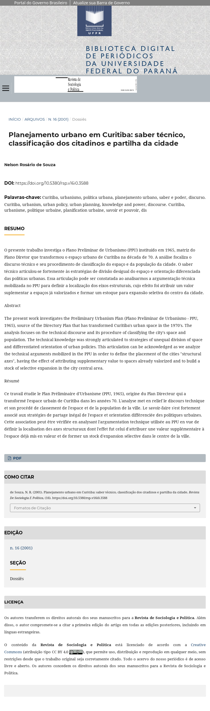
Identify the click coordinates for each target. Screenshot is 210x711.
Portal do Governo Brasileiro (40, 2)
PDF (16, 458)
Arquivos (35, 119)
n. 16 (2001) (58, 119)
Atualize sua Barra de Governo (101, 2)
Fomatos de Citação (32, 508)
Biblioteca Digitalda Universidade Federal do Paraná (132, 60)
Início (15, 119)
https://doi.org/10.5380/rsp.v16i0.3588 (51, 183)
